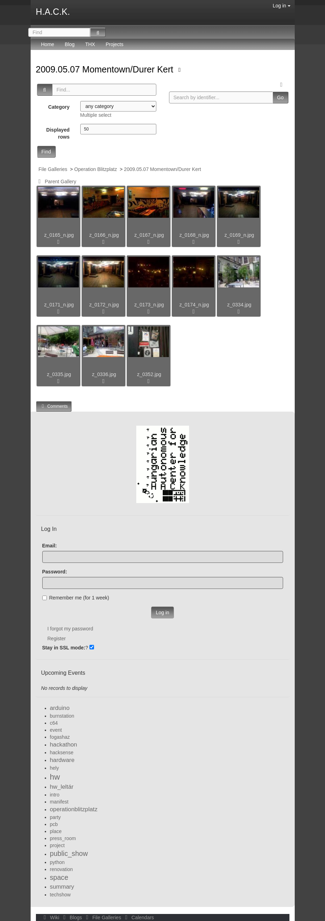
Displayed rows (57, 133)
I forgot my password (70, 628)
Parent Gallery (56, 181)
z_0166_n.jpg (104, 235)
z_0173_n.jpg (149, 304)
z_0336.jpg (104, 374)
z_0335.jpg (59, 374)
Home (47, 44)
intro (55, 795)
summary (62, 886)
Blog (70, 44)
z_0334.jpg (239, 304)
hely (54, 768)
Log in (281, 5)
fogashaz (60, 737)
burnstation (62, 716)
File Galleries (52, 169)
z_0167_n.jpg (149, 235)
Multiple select (96, 115)
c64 (54, 723)
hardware (62, 760)
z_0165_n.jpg (59, 235)
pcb (54, 824)
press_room (63, 838)
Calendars (138, 917)
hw (55, 777)
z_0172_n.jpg (104, 304)
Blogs (72, 917)
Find (46, 151)
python (57, 862)
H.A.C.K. (53, 12)
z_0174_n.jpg (194, 304)
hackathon (63, 744)
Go (280, 97)
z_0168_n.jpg (194, 235)
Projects (115, 44)
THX (90, 44)
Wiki (51, 917)
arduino (60, 708)
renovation (61, 869)
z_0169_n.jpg (239, 235)
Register (57, 638)
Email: (49, 545)
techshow (60, 894)
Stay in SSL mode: (64, 647)
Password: (54, 571)
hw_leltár (62, 786)
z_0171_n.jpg (59, 304)
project (57, 845)
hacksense (62, 752)
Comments (54, 406)
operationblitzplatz (74, 809)
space (59, 877)
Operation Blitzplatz (95, 169)
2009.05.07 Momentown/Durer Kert (106, 69)
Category (59, 107)
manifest (59, 802)
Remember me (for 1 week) (75, 598)
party (55, 817)
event (56, 730)
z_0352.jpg (149, 374)
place (56, 831)
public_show (69, 853)
